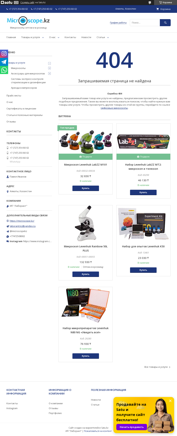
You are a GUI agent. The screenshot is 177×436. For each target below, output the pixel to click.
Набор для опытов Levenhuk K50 (143, 246)
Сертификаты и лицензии (21, 108)
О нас (52, 37)
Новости (86, 37)
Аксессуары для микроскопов (28, 73)
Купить (85, 188)
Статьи (101, 37)
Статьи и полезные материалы (25, 115)
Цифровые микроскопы (114, 108)
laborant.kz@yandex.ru (23, 226)
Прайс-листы (14, 95)
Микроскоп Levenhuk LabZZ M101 (85, 164)
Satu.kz (104, 427)
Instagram (12, 408)
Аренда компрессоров (24, 87)
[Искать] (165, 22)
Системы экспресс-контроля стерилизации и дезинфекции (28, 80)
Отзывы (11, 121)
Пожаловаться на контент (98, 431)
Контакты (70, 37)
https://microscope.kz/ (22, 220)
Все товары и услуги (156, 366)
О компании (56, 403)
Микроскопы (18, 68)
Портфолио (55, 413)
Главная (11, 37)
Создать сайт (27, 2)
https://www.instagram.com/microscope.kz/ (47, 241)
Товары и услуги (30, 37)
